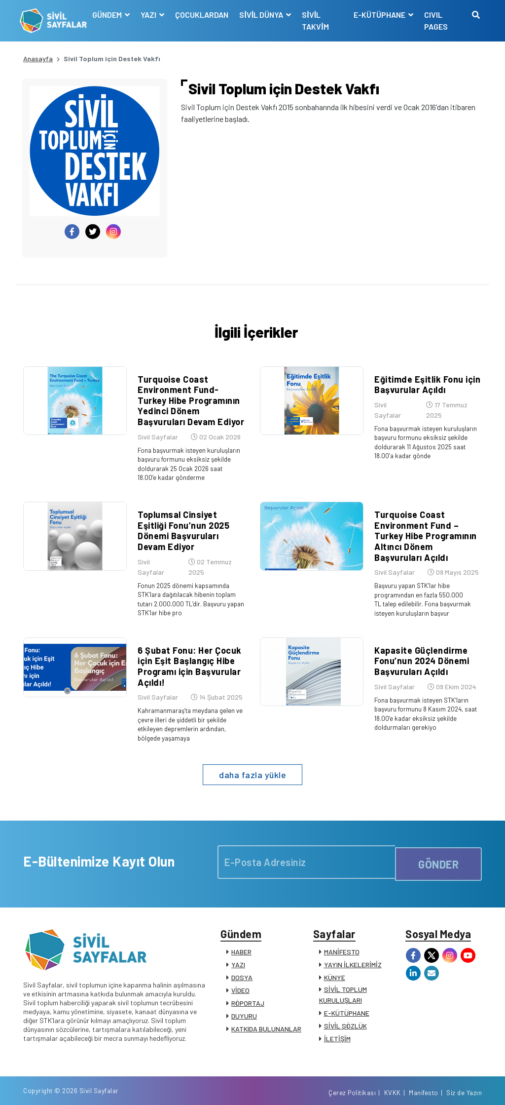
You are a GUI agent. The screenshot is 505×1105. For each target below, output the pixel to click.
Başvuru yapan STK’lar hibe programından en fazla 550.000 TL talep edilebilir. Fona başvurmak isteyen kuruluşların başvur (423, 594)
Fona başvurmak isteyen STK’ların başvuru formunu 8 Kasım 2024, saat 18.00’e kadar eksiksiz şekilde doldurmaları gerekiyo (426, 699)
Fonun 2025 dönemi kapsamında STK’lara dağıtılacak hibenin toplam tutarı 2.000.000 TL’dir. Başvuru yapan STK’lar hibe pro (187, 583)
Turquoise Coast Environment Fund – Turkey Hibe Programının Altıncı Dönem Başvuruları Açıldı (425, 531)
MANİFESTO (342, 939)
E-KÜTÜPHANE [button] (379, 14)
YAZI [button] (152, 14)
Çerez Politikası (352, 1087)
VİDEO (240, 978)
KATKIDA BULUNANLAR (266, 1016)
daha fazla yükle (252, 758)
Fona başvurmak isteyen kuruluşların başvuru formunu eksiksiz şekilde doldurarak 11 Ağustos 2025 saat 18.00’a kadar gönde (425, 445)
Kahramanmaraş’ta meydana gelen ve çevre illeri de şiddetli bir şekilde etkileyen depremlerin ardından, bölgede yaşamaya (186, 710)
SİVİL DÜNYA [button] (265, 14)
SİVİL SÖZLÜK (345, 1013)
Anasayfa (38, 58)
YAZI (238, 952)
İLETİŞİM (337, 1026)
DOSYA (241, 965)
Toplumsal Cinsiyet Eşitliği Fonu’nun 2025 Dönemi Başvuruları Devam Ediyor (189, 521)
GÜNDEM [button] (110, 14)
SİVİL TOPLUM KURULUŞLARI (343, 982)
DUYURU (244, 1003)
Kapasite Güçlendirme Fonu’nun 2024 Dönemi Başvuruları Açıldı (418, 647)
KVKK (392, 1087)
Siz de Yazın (464, 1087)
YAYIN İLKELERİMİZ (353, 952)
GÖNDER (438, 845)
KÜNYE (334, 965)
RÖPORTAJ (247, 991)
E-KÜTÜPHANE (346, 1000)
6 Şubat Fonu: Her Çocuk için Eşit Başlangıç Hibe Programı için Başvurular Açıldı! (186, 652)
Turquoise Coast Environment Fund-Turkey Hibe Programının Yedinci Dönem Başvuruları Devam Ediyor (189, 404)
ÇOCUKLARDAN (204, 14)
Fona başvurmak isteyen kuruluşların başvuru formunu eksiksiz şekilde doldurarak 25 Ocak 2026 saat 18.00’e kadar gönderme (188, 467)
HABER (241, 939)
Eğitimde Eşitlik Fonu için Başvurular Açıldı (424, 388)
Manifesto (423, 1087)
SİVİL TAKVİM (317, 20)
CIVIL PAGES (435, 20)
